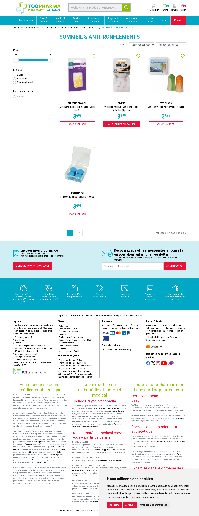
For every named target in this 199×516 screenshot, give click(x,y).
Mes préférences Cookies (69, 351)
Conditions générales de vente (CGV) (74, 340)
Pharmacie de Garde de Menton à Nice (75, 366)
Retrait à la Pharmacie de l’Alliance (161, 337)
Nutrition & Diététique (60, 20)
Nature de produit (24, 91)
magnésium (56, 460)
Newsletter (18, 340)
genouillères (97, 408)
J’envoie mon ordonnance (32, 265)
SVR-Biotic (179, 418)
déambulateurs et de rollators (110, 460)
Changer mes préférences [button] (153, 505)
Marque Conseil (25, 82)
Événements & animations (70, 332)
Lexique (62, 334)
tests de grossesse (39, 460)
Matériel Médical (150, 20)
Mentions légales (66, 343)
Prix (15, 49)
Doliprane (40, 442)
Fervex (61, 452)
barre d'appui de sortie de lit (108, 450)
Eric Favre (177, 454)
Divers (20, 74)
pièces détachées (90, 489)
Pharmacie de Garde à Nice (70, 360)
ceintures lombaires (111, 408)
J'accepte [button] (114, 505)
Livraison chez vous (155, 340)
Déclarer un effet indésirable (70, 337)
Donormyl (53, 455)
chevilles (86, 414)
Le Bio (164, 20)
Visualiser (77, 124)
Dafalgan (41, 444)
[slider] (16, 60)
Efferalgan (28, 444)
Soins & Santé (43, 20)
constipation (62, 449)
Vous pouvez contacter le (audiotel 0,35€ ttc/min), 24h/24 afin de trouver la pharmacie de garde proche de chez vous (75, 374)
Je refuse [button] (130, 505)
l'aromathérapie (179, 441)
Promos (178, 20)
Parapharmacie (36, 28)
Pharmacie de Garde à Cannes (71, 368)
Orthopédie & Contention (131, 20)
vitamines (42, 463)
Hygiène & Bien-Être (113, 20)
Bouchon (21, 96)
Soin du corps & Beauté (94, 20)
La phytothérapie (163, 441)
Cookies (62, 348)
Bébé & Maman (76, 20)
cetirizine (30, 452)
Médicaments (25, 20)
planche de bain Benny (81, 470)
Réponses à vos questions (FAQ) (116, 350)
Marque (18, 69)
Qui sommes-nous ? (22, 337)
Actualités (63, 326)
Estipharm (22, 78)
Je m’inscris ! (174, 266)
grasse (16, 449)
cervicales (113, 411)
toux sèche (57, 447)
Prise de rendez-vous (67, 329)
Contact (17, 343)
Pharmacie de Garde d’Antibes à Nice (74, 363)
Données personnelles (68, 346)
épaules (121, 411)
